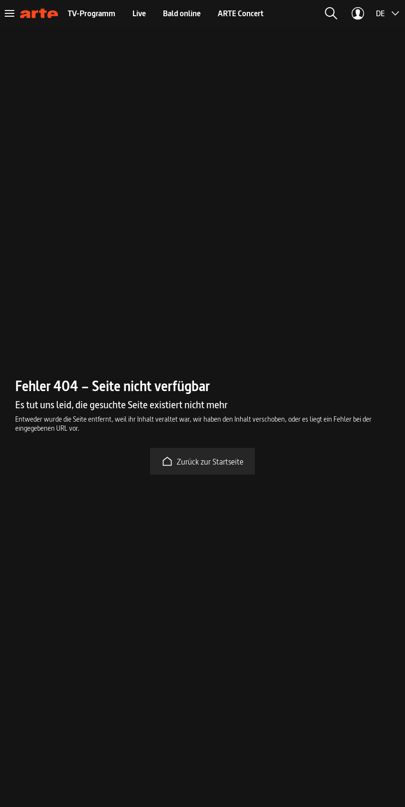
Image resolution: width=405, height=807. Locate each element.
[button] (331, 13)
